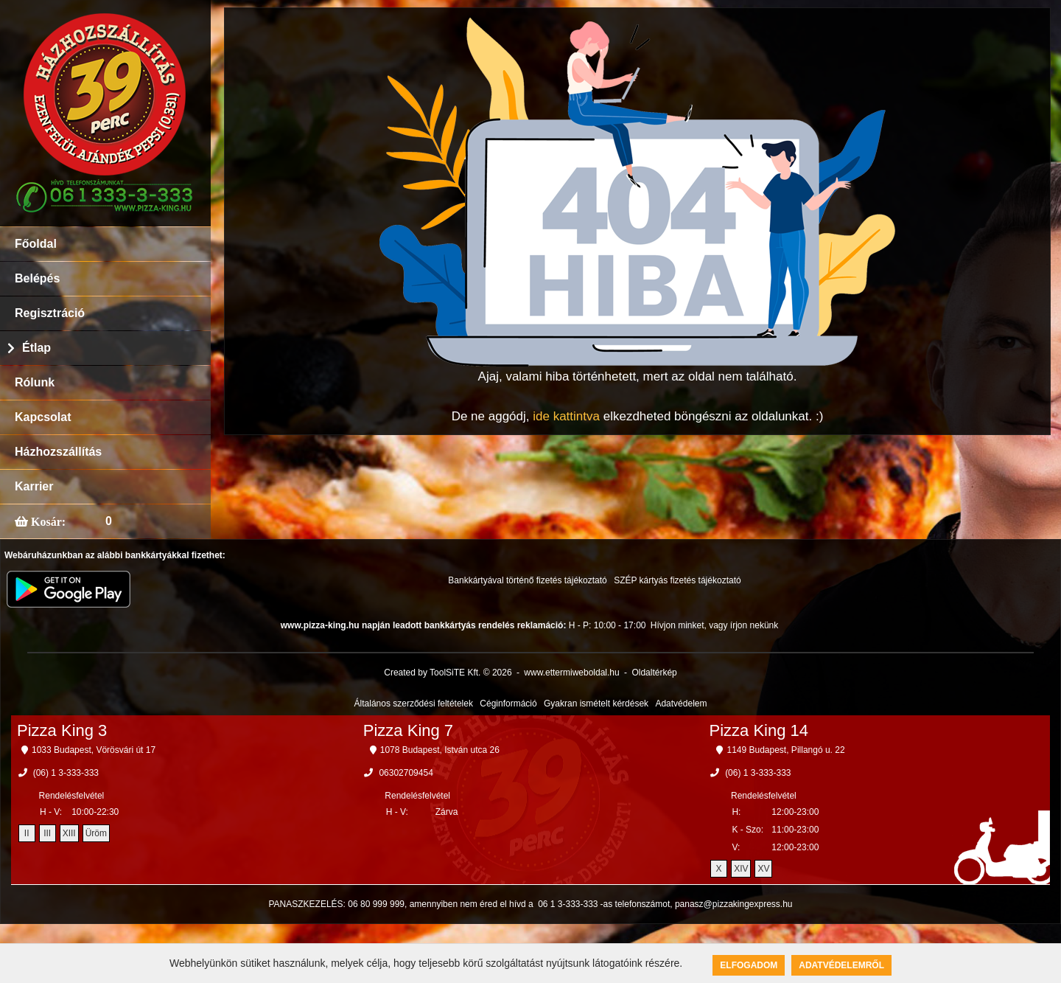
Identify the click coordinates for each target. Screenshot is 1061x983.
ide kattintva (566, 416)
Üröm (96, 833)
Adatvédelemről (841, 965)
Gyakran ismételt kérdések (596, 703)
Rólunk (35, 382)
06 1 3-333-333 (568, 904)
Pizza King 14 (759, 730)
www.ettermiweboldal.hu (571, 672)
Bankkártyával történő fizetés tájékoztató (527, 580)
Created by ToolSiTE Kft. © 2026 (447, 672)
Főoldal (36, 243)
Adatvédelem (681, 703)
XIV (741, 869)
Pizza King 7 (408, 730)
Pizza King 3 (62, 730)
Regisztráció (50, 313)
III (47, 833)
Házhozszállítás (58, 451)
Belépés (37, 278)
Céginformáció (508, 703)
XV (763, 869)
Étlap (36, 347)
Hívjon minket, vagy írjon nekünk (714, 625)
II (26, 833)
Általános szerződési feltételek (413, 703)
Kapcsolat (43, 417)
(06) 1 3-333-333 (66, 773)
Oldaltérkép (653, 672)
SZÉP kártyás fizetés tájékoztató (677, 580)
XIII (69, 833)
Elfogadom (748, 965)
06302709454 (406, 773)
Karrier (34, 486)
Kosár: (47, 521)
